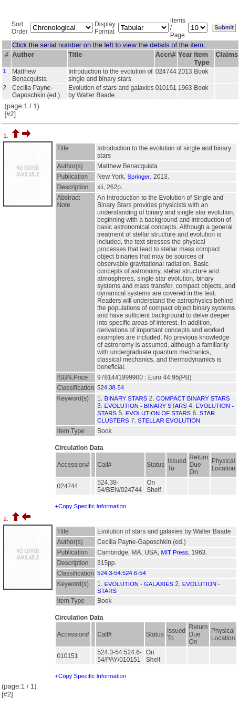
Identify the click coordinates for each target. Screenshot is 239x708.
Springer (138, 176)
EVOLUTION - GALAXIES (138, 584)
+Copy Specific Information (90, 506)
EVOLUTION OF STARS (158, 413)
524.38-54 (110, 387)
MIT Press (174, 552)
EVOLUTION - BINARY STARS (145, 406)
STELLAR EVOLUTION (169, 420)
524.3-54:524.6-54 (121, 573)
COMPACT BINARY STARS (193, 398)
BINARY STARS (125, 398)
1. (6, 135)
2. (6, 519)
